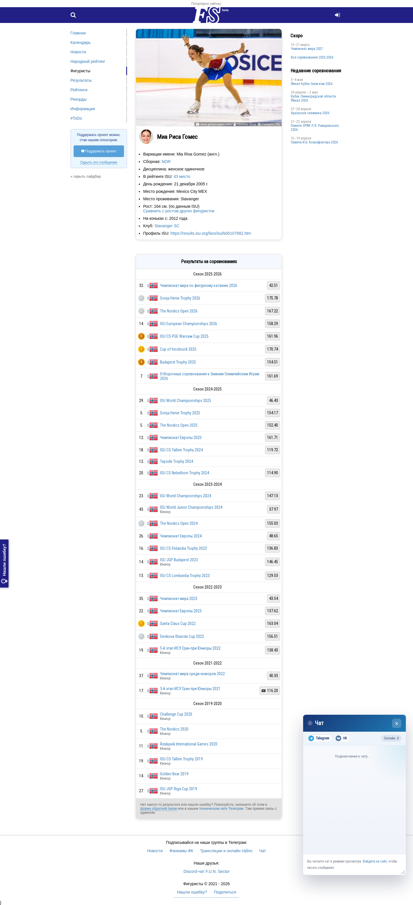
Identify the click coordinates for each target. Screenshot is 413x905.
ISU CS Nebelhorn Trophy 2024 (184, 473)
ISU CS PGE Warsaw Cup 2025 (184, 336)
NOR (166, 161)
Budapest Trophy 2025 (178, 362)
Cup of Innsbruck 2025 (178, 349)
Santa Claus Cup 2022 (178, 623)
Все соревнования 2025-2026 (312, 57)
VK (341, 738)
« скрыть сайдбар (86, 176)
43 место (182, 176)
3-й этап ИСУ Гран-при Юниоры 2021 (190, 688)
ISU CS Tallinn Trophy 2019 (181, 759)
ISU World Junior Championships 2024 (191, 507)
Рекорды (79, 99)
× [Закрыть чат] (397, 723)
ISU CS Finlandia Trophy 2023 (183, 548)
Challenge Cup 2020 (176, 714)
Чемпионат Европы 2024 (181, 536)
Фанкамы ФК (181, 850)
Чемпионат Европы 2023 (181, 611)
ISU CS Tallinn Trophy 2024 (181, 450)
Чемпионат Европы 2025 (181, 437)
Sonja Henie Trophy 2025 (180, 413)
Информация (83, 108)
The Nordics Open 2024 (179, 523)
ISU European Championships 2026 (188, 323)
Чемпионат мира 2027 (307, 49)
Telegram (318, 738)
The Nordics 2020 (174, 729)
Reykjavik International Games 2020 (188, 744)
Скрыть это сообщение (98, 162)
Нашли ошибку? (4, 563)
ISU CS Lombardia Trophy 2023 (185, 575)
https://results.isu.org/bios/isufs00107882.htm (211, 233)
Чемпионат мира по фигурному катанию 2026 (198, 285)
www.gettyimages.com (215, 124)
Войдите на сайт (375, 861)
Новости (78, 52)
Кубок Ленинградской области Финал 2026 (313, 98)
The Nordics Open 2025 (179, 425)
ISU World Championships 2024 (185, 496)
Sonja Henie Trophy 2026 (180, 298)
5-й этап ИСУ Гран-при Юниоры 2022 (190, 648)
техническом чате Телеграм (221, 809)
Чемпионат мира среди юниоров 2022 (192, 673)
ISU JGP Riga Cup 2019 (178, 788)
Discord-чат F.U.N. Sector (206, 871)
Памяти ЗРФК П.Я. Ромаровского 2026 (315, 128)
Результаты (81, 80)
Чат (262, 850)
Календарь (81, 42)
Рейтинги (79, 90)
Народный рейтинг (88, 61)
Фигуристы (81, 71)
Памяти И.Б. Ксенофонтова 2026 (314, 142)
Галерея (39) (271, 124)
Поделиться (225, 892)
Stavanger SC (166, 226)
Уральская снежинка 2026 (310, 113)
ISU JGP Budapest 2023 (179, 560)
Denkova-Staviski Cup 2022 (182, 636)
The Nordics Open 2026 (179, 311)
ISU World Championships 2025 (185, 400)
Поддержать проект (99, 151)
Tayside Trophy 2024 (176, 461)
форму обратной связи (158, 809)
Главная (78, 33)
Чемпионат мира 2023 (178, 598)
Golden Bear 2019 (174, 774)
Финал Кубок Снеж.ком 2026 (311, 84)
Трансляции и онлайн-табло (226, 850)
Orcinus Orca (246, 124)
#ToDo (76, 118)
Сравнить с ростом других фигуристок (178, 211)
